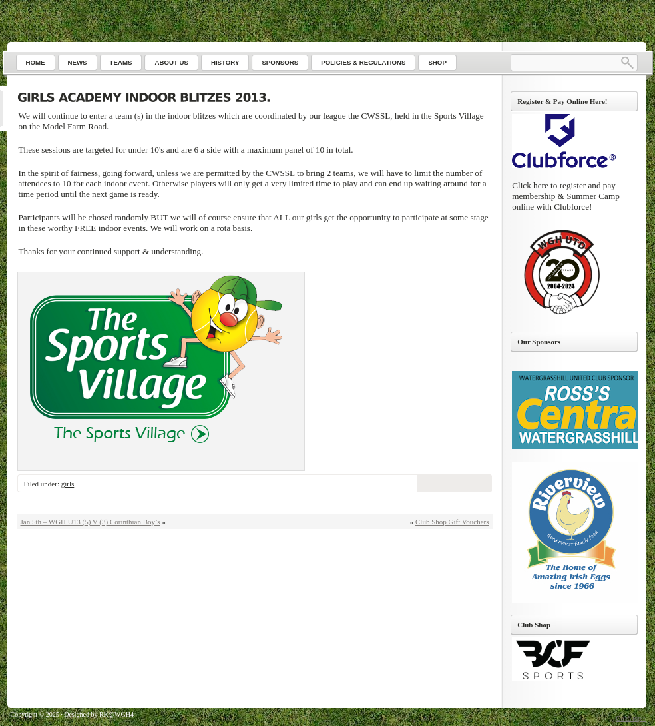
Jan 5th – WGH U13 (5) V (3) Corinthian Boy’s (90, 522)
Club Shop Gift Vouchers (452, 522)
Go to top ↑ (631, 718)
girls (68, 484)
